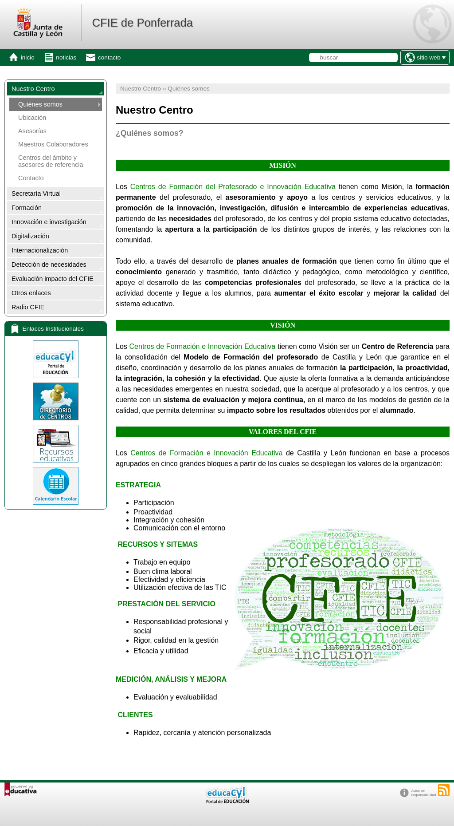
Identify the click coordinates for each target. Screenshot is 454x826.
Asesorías (32, 130)
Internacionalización (40, 250)
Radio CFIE (28, 307)
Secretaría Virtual (36, 193)
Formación (27, 207)
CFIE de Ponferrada (142, 22)
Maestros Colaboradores (53, 144)
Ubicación (32, 117)
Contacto (31, 178)
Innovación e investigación (49, 221)
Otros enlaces (31, 292)
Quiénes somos (40, 104)
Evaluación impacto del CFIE (53, 278)
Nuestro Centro (33, 88)
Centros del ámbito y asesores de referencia (50, 161)
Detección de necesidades (49, 264)
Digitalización (30, 236)
